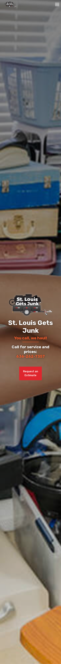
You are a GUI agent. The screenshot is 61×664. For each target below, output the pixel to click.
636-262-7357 (30, 356)
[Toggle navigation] (57, 4)
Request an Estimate (30, 373)
